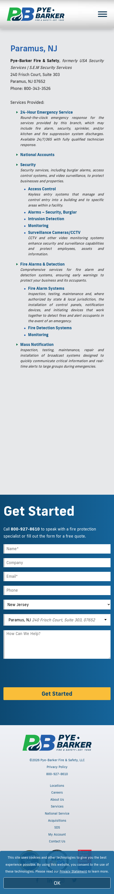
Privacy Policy (57, 767)
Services (57, 806)
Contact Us (57, 841)
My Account (57, 834)
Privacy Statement (73, 871)
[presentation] (38, 674)
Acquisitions (57, 820)
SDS (57, 827)
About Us (57, 799)
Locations (57, 786)
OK (57, 883)
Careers (57, 792)
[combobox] (57, 620)
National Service (57, 813)
